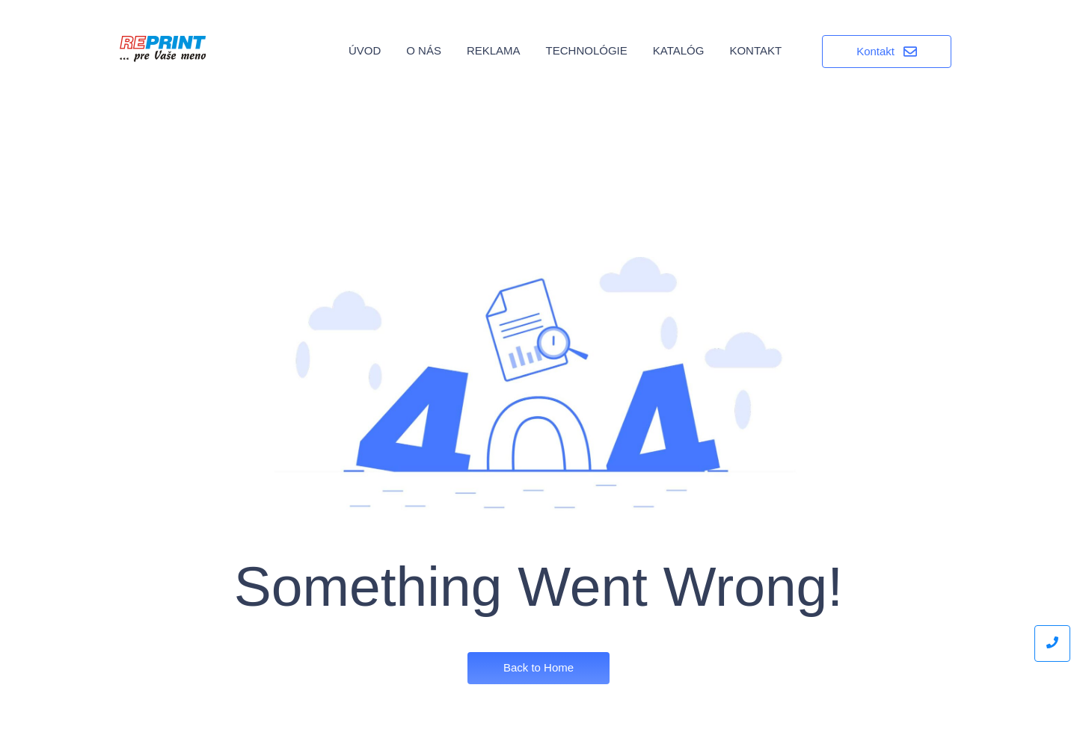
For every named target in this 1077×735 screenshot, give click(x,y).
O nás (423, 50)
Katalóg (679, 50)
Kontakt (755, 50)
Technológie (587, 50)
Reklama (494, 50)
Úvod (365, 50)
